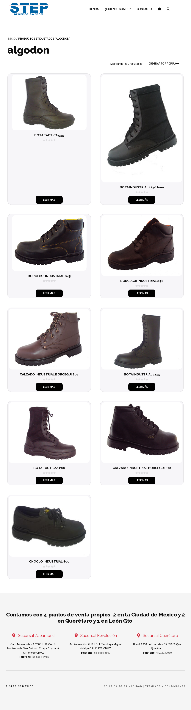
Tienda (93, 9)
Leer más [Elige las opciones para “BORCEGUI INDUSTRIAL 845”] (49, 293)
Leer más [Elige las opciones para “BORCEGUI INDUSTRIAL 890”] (142, 293)
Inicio (11, 38)
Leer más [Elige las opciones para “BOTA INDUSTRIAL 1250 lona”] (142, 199)
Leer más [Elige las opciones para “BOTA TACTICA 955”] (49, 199)
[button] (177, 9)
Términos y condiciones (165, 686)
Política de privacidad (123, 686)
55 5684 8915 (40, 656)
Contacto (144, 9)
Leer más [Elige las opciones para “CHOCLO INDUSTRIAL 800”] (49, 574)
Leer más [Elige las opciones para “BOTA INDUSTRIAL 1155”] (142, 386)
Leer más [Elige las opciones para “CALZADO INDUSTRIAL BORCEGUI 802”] (49, 386)
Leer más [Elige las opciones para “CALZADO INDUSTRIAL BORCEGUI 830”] (142, 480)
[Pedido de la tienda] (165, 64)
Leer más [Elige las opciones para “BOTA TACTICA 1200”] (49, 480)
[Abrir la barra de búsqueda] (168, 9)
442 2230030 (164, 652)
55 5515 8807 (102, 652)
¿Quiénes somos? (118, 9)
